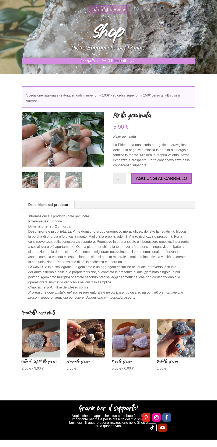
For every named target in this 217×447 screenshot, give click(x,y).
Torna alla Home (108, 10)
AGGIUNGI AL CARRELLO (161, 178)
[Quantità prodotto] (119, 179)
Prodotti (88, 61)
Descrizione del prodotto (48, 205)
